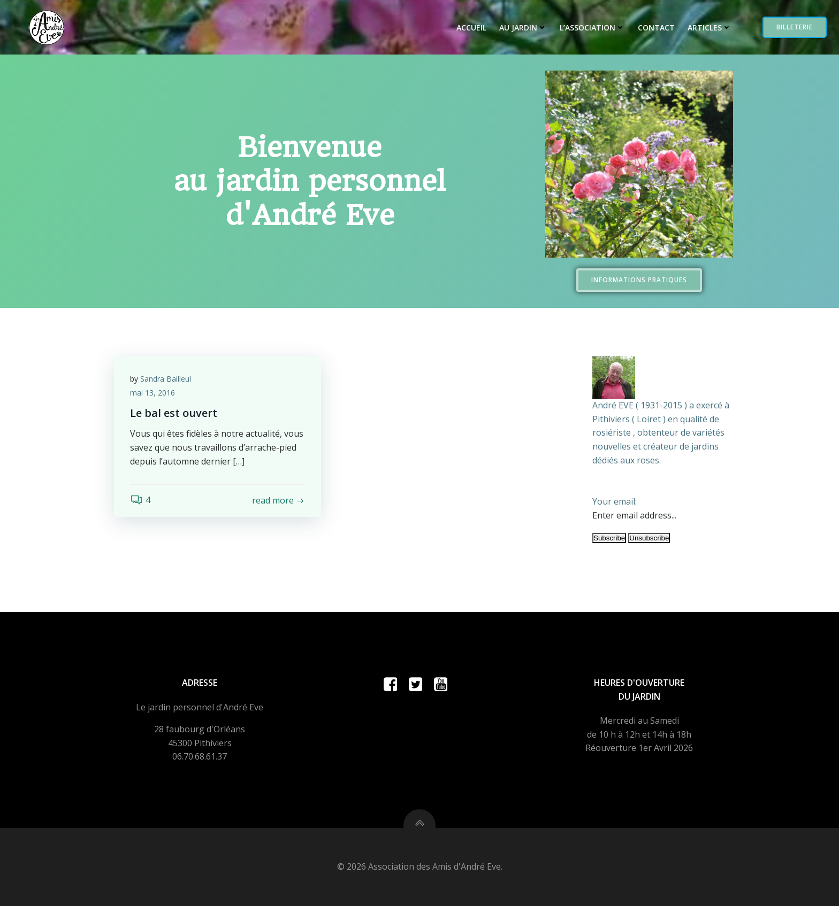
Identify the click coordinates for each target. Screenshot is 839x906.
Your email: (614, 501)
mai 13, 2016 (152, 393)
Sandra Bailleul (165, 379)
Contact (656, 27)
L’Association (592, 27)
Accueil (471, 27)
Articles (709, 27)
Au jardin (523, 27)
